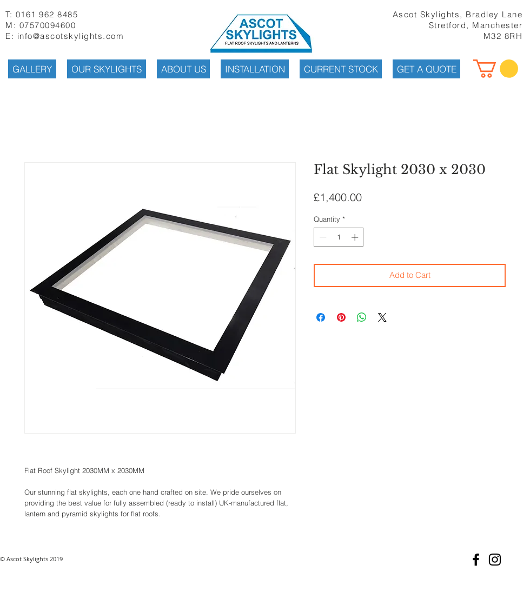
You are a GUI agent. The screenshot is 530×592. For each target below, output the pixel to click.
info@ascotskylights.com (70, 36)
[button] (495, 68)
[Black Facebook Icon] (476, 559)
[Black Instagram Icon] (495, 559)
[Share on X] (382, 317)
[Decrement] (321, 237)
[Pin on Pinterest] (341, 317)
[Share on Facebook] (320, 317)
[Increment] (355, 237)
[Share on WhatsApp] (361, 317)
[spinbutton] (338, 237)
